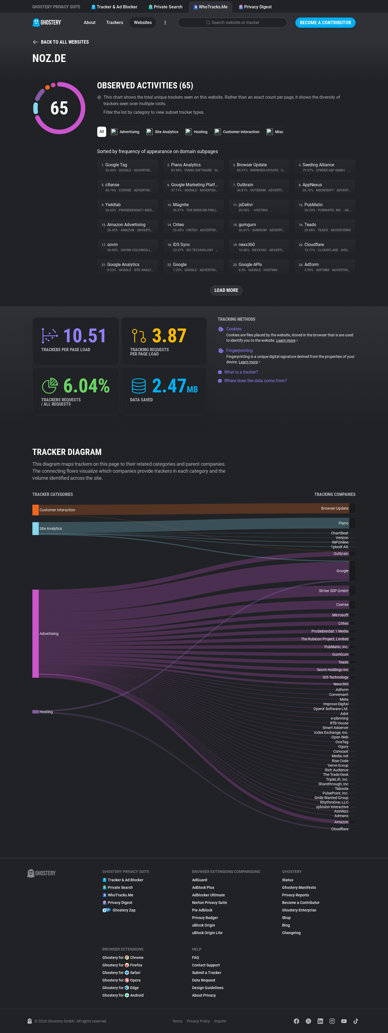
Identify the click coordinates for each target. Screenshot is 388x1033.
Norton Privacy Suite (209, 902)
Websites (143, 22)
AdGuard (199, 880)
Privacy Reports (295, 895)
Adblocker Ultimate (208, 895)
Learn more (287, 340)
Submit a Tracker (206, 972)
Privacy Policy (198, 1021)
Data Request (203, 980)
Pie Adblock (202, 910)
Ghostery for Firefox (122, 965)
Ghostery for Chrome (123, 957)
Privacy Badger (205, 917)
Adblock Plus (203, 887)
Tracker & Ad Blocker (114, 6)
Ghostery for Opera (121, 980)
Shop (286, 917)
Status (287, 880)
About (89, 22)
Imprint (220, 1021)
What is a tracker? (238, 372)
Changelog (291, 933)
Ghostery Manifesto (299, 887)
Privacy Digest (255, 6)
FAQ (195, 957)
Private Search (165, 6)
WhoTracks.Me (210, 6)
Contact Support (206, 965)
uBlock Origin (203, 925)
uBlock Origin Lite (207, 933)
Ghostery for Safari (121, 972)
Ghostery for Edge (120, 988)
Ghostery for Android (123, 995)
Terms (177, 1021)
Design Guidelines (207, 988)
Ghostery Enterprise (299, 910)
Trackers (114, 22)
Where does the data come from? (252, 380)
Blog (286, 925)
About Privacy (204, 995)
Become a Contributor (325, 22)
